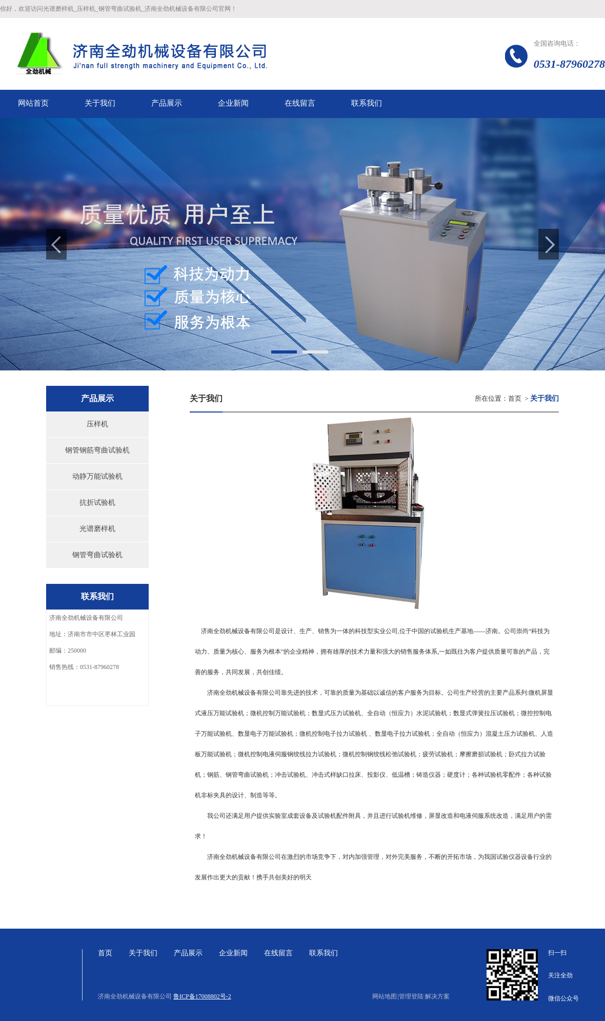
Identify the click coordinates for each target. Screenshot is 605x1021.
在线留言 (278, 953)
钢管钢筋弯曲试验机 (97, 450)
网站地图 (385, 996)
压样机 (97, 424)
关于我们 (143, 953)
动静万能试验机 (97, 476)
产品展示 (188, 953)
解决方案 (437, 996)
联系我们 (323, 953)
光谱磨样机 (97, 529)
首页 (514, 398)
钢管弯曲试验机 (97, 555)
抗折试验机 (97, 502)
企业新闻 (233, 953)
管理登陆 (411, 996)
